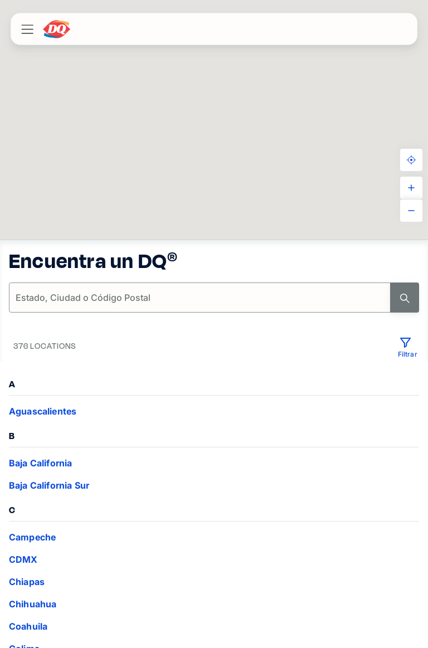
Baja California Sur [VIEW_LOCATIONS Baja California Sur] (49, 485)
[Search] (404, 297)
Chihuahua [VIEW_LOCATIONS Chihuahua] (32, 604)
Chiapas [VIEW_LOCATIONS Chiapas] (27, 581)
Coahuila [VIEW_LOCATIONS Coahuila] (28, 626)
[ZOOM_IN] (411, 188)
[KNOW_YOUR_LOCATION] (411, 160)
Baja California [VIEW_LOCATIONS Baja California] (40, 463)
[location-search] (200, 297)
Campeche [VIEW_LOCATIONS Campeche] (32, 537)
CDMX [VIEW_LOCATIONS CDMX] (23, 559)
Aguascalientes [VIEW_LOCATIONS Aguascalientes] (42, 411)
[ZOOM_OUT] (411, 210)
